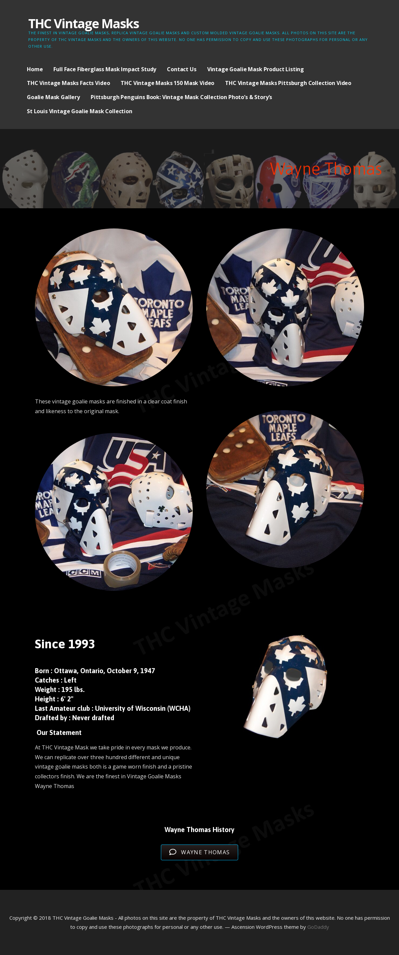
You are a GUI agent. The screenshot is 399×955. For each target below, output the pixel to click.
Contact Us (181, 69)
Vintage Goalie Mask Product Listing (255, 69)
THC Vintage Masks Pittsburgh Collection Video (288, 83)
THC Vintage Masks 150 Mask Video (167, 83)
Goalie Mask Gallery (53, 97)
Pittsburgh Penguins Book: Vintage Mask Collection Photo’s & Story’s (181, 97)
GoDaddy (318, 926)
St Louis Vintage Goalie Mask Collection (79, 111)
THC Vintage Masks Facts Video (68, 83)
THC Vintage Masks (83, 23)
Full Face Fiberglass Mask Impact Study (104, 69)
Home (35, 69)
